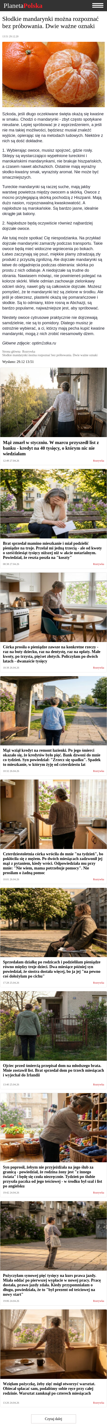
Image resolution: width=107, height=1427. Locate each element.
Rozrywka (98, 460)
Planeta (23, 5)
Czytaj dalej (53, 1419)
